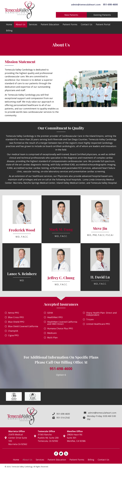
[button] (70, 15)
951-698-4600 (109, 4)
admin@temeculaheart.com (85, 4)
